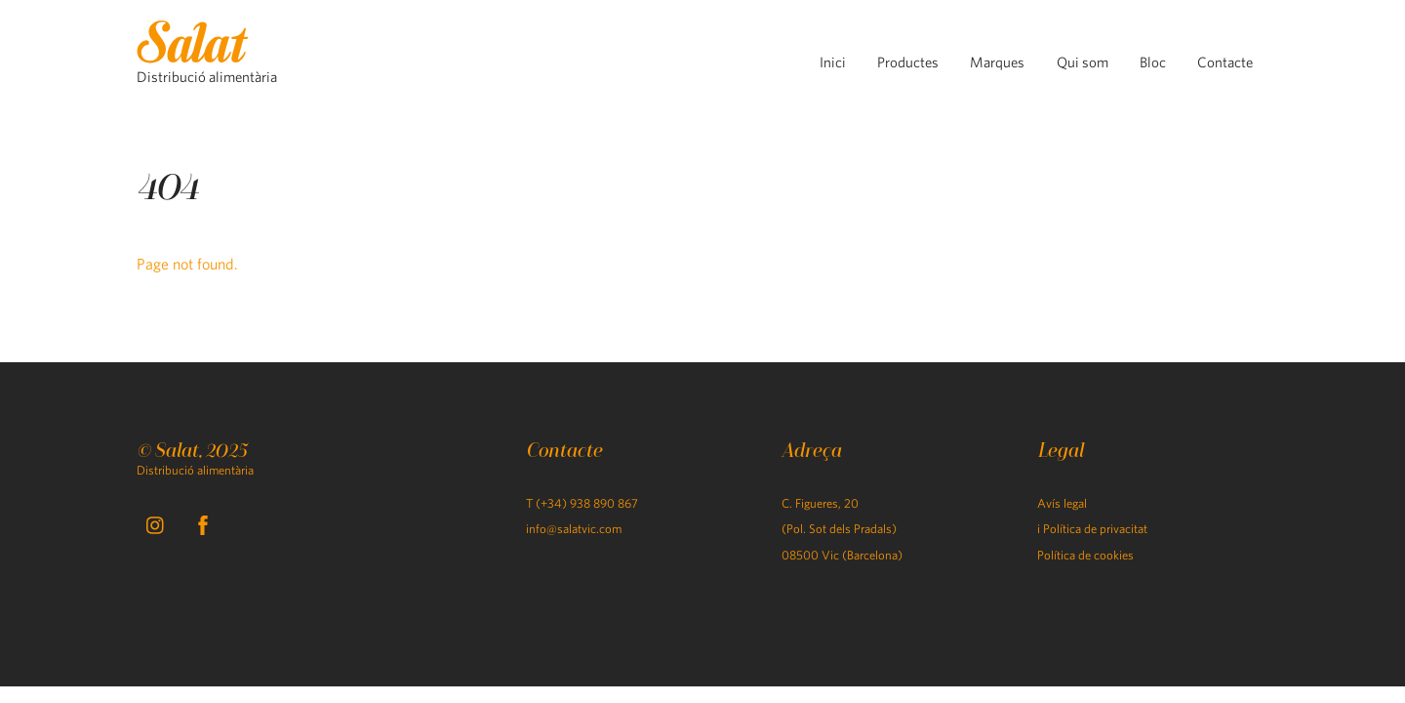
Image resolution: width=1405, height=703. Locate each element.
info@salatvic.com (574, 528)
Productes (908, 62)
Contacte (1225, 62)
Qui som (1082, 62)
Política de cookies (1085, 555)
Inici (833, 62)
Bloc (1153, 62)
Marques (997, 62)
